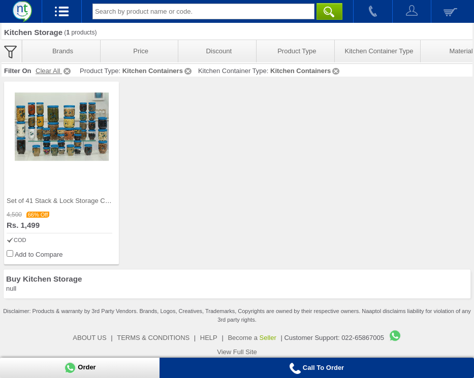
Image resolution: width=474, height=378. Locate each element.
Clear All (54, 71)
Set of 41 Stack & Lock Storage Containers (69, 200)
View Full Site (237, 352)
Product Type (296, 51)
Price (140, 51)
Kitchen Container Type (379, 51)
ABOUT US (89, 337)
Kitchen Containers (157, 71)
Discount (219, 51)
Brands (62, 51)
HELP (208, 337)
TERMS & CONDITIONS (153, 337)
